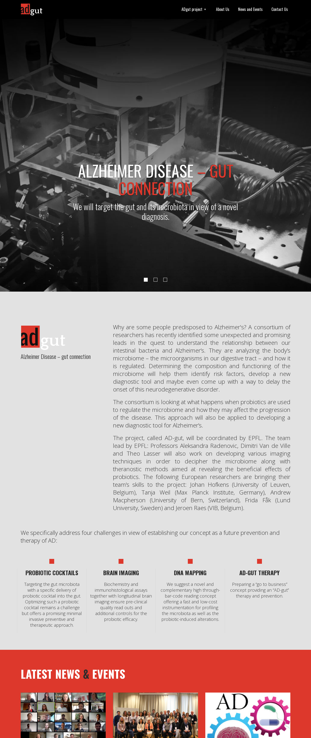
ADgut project (191, 9)
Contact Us (279, 9)
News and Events (250, 9)
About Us (222, 9)
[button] (23, 146)
